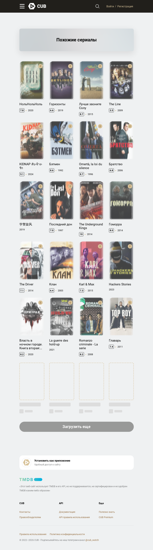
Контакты (24, 512)
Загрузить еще (76, 426)
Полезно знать (107, 512)
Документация (67, 512)
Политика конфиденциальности (67, 534)
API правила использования (74, 517)
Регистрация (125, 6)
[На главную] (37, 6)
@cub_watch (92, 540)
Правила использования (32, 534)
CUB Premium (106, 517)
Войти (110, 6)
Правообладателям (30, 517)
